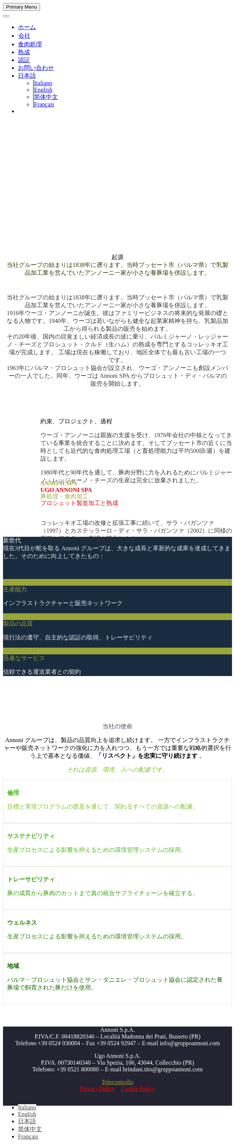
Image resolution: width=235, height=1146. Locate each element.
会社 (24, 35)
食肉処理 (30, 44)
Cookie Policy (138, 1089)
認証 (24, 60)
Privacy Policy (97, 1089)
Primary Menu (21, 7)
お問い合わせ (36, 68)
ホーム (27, 27)
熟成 (24, 52)
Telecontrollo (117, 1082)
